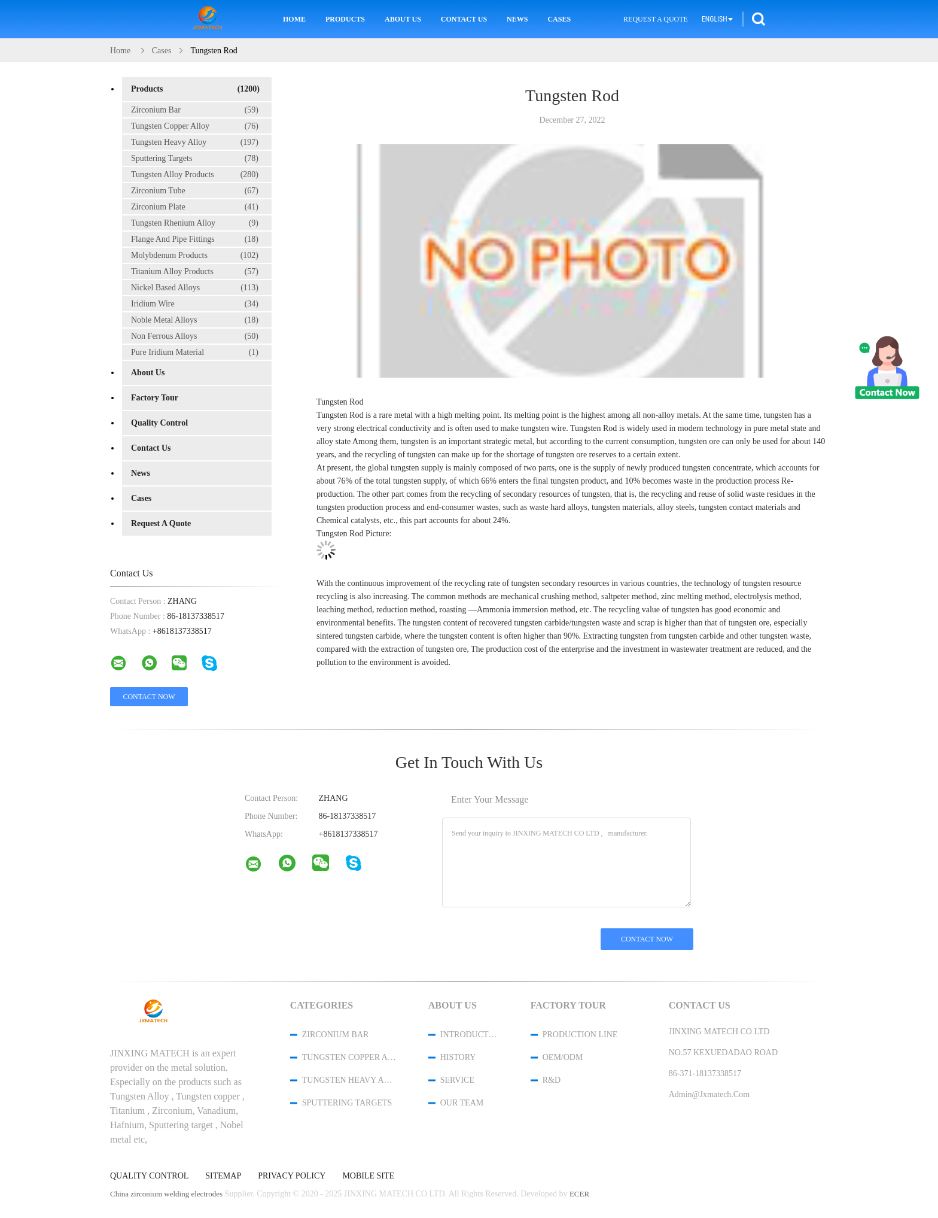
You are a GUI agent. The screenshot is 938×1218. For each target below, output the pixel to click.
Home (294, 19)
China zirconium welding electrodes (166, 1193)
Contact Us (464, 19)
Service (457, 1080)
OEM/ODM (563, 1057)
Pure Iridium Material (194, 352)
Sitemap (223, 1176)
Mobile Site (368, 1176)
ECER (579, 1193)
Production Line (580, 1034)
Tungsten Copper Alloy (194, 126)
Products (345, 19)
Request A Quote (655, 19)
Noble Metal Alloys (194, 320)
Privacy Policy (291, 1176)
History (458, 1057)
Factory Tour (154, 397)
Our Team (461, 1102)
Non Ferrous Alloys (194, 336)
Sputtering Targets (194, 158)
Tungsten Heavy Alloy (194, 142)
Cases (559, 19)
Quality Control (159, 422)
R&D (552, 1080)
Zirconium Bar (194, 110)
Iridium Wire (194, 304)
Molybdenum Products (194, 255)
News (517, 19)
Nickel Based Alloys (194, 288)
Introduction (469, 1034)
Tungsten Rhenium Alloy (194, 223)
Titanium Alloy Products (194, 272)
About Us (403, 19)
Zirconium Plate (194, 207)
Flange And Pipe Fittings (194, 239)
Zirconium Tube (194, 191)
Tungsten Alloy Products (194, 175)
